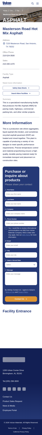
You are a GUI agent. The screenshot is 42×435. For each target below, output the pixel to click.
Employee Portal (10, 410)
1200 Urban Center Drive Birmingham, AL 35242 (13, 372)
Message (9, 270)
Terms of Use (10, 292)
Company (9, 209)
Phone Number (11, 219)
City (7, 251)
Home (5, 11)
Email (8, 241)
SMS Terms (26, 235)
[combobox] (21, 264)
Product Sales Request (12, 401)
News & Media (9, 406)
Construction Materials (12, 11)
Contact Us (21, 299)
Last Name (9, 199)
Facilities (19, 11)
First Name (9, 190)
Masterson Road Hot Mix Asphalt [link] (15, 14)
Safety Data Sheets (21, 88)
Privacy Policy (23, 292)
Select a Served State (13, 260)
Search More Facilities (21, 93)
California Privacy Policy (21, 432)
